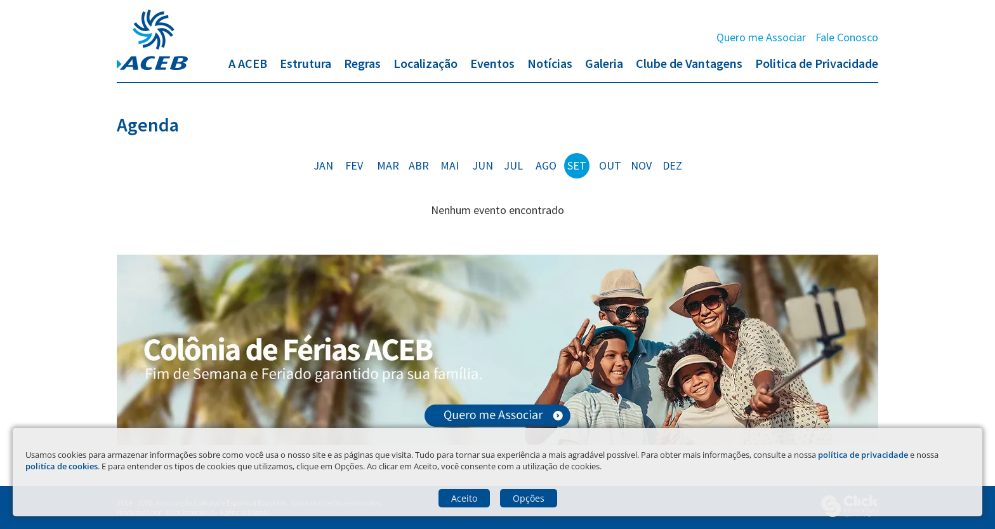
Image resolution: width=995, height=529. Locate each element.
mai (449, 165)
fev (354, 165)
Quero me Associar (761, 37)
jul (513, 165)
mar (388, 165)
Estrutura (305, 63)
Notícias (549, 63)
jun (482, 165)
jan (323, 165)
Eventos (492, 63)
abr (419, 165)
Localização (425, 63)
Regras (362, 63)
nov (641, 165)
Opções (528, 498)
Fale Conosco (846, 37)
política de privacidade (863, 454)
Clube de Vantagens (689, 63)
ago (546, 165)
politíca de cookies (61, 466)
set (576, 165)
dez (672, 165)
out (610, 165)
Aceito (464, 498)
